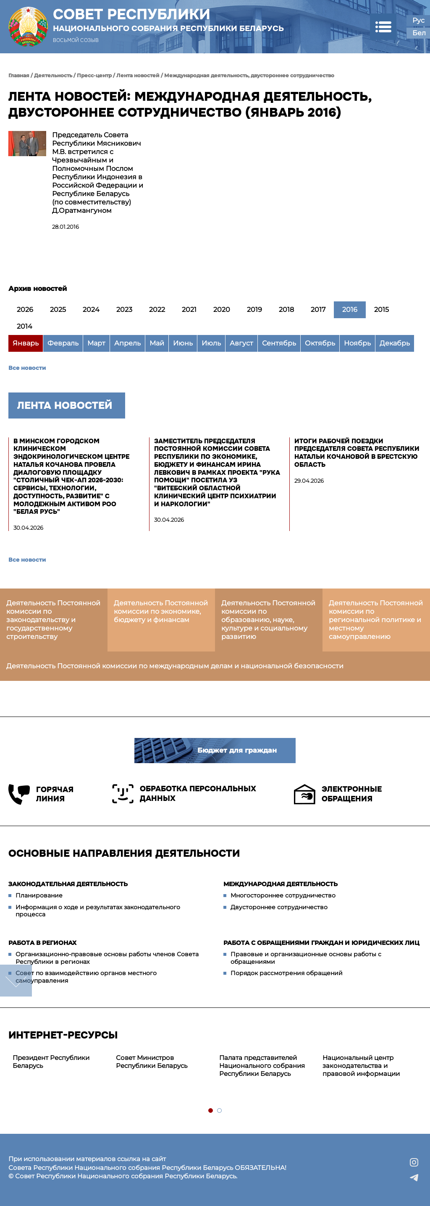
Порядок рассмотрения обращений (287, 973)
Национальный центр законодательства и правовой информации (361, 1066)
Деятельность (53, 75)
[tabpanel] (60, 1062)
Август (241, 343)
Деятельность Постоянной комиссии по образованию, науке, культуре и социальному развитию (268, 620)
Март (96, 343)
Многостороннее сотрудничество (283, 895)
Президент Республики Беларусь (51, 1062)
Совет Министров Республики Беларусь (151, 1062)
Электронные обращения (338, 794)
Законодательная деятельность (68, 884)
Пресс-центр (94, 75)
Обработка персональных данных (184, 793)
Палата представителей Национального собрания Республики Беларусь (262, 1066)
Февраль (63, 343)
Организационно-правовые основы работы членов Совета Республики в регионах (107, 957)
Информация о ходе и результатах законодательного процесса (98, 910)
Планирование (39, 895)
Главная (18, 75)
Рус (418, 20)
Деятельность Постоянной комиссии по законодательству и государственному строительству (53, 620)
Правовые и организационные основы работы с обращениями (306, 957)
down (16, 981)
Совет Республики (168, 19)
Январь (26, 343)
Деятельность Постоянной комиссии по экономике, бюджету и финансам (161, 611)
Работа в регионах (42, 943)
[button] (383, 26)
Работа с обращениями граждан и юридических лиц (321, 943)
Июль (211, 343)
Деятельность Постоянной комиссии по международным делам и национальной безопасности (174, 666)
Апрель (127, 343)
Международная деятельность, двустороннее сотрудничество (249, 75)
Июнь (183, 343)
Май (156, 343)
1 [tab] (211, 1111)
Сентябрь (279, 343)
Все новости (27, 367)
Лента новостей (138, 75)
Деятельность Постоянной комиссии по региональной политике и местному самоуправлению (376, 620)
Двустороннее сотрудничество (279, 907)
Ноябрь (357, 343)
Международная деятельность (280, 884)
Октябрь (320, 343)
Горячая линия (40, 794)
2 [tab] (220, 1111)
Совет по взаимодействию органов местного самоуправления (86, 976)
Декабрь (395, 343)
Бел (419, 33)
